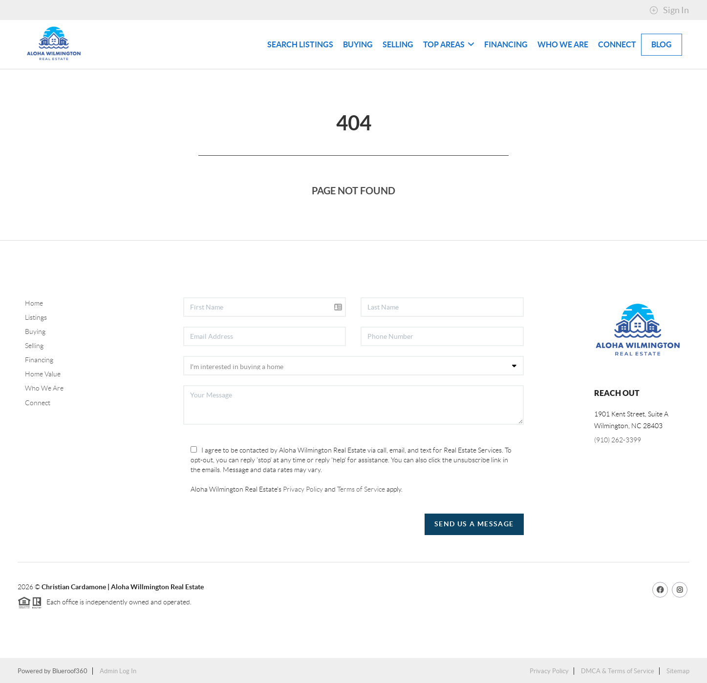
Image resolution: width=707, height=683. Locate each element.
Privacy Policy (302, 489)
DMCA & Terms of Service (617, 671)
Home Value (43, 374)
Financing (506, 44)
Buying (358, 44)
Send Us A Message (474, 524)
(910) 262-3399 (617, 440)
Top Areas (448, 44)
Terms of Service (361, 489)
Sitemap (677, 671)
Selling (398, 44)
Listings (36, 317)
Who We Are (562, 44)
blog (661, 44)
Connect (617, 44)
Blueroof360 (69, 671)
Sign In (669, 10)
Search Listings (300, 44)
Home (34, 303)
